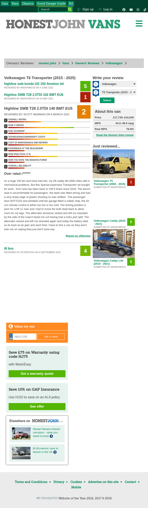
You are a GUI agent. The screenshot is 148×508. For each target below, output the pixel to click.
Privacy (59, 482)
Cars (5, 3)
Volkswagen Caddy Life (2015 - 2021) (108, 262)
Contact (130, 482)
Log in (106, 9)
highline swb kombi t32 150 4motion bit (34, 84)
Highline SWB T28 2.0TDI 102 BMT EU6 (33, 94)
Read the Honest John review (115, 135)
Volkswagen (114, 63)
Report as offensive (78, 235)
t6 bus (9, 248)
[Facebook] (124, 9)
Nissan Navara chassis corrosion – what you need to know (46, 432)
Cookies (76, 482)
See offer (37, 406)
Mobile (76, 487)
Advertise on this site (103, 482)
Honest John (47, 63)
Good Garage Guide (51, 3)
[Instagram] (138, 9)
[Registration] (22, 336)
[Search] (70, 9)
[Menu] (139, 23)
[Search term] (55, 9)
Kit (71, 3)
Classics (28, 3)
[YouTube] (131, 9)
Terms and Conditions (31, 482)
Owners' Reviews (87, 63)
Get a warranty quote (37, 373)
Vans (15, 3)
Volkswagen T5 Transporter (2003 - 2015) (109, 182)
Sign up (85, 9)
